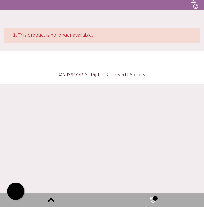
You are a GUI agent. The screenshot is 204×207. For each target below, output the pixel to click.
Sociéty (137, 74)
